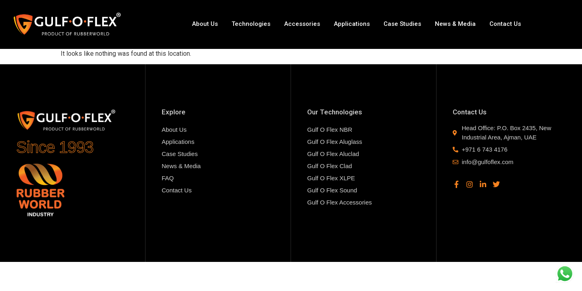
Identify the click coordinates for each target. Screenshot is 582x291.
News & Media (455, 23)
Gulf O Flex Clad (329, 165)
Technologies (251, 23)
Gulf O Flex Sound (332, 190)
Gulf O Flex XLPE (331, 178)
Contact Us (505, 23)
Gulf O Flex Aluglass (334, 141)
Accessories (302, 23)
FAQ (168, 178)
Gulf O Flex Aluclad (333, 153)
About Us (205, 23)
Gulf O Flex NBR (329, 129)
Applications (352, 23)
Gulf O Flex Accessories (339, 202)
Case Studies (402, 23)
